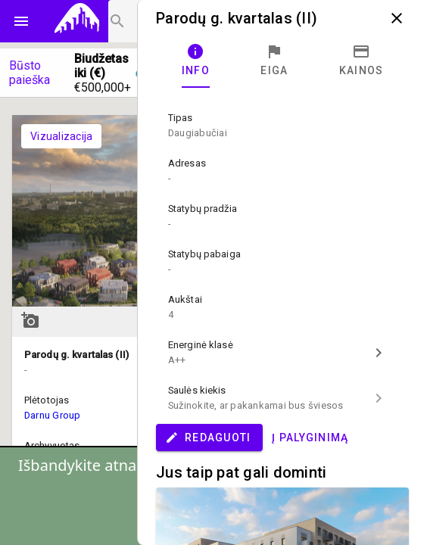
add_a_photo (30, 320)
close (397, 18)
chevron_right (378, 353)
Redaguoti (208, 437)
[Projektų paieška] (133, 21)
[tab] (195, 60)
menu (21, 21)
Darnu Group (52, 415)
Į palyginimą (310, 437)
